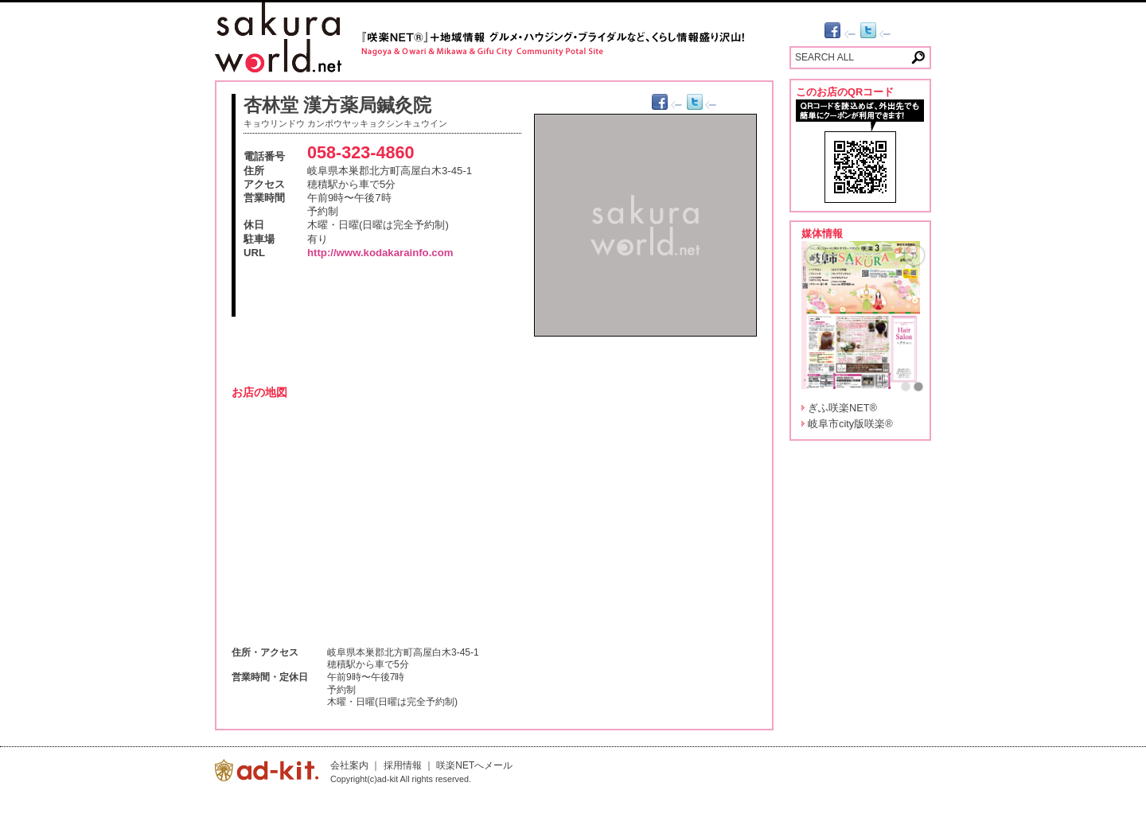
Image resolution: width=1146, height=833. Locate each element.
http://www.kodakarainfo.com (380, 253)
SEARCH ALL (824, 57)
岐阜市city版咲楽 (850, 424)
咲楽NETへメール (474, 765)
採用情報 (403, 765)
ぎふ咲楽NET (842, 408)
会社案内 (349, 765)
